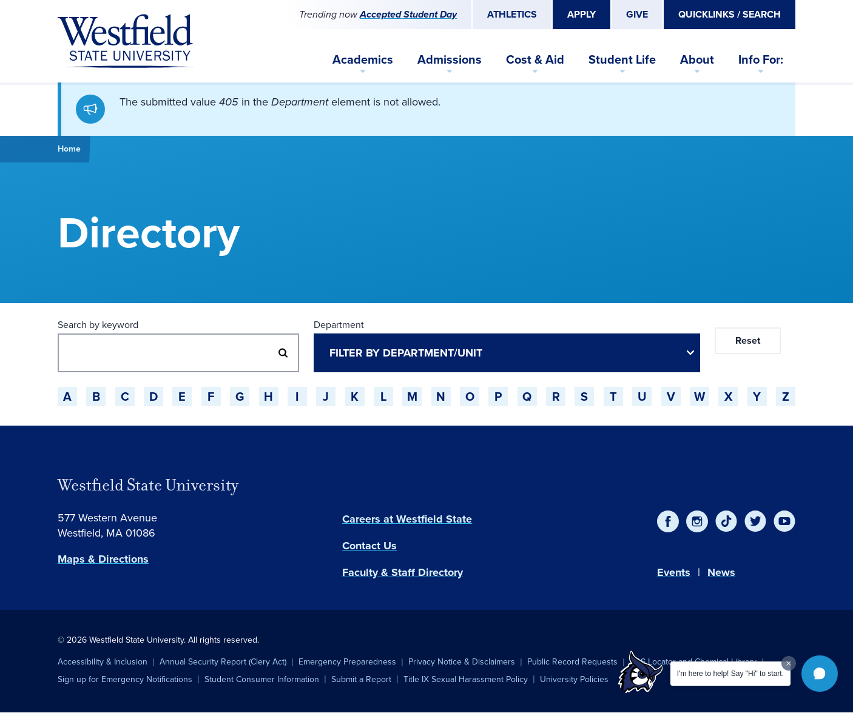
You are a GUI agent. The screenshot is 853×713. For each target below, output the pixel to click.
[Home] (126, 41)
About (697, 59)
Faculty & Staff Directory (402, 572)
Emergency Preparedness (347, 661)
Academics (362, 59)
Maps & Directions (103, 559)
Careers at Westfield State (407, 519)
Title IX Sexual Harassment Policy (465, 679)
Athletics (512, 14)
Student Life (622, 59)
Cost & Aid (535, 59)
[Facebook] (668, 521)
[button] (819, 673)
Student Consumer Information (261, 679)
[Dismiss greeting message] (788, 663)
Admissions (449, 59)
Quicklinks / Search (729, 14)
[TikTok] (726, 521)
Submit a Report (361, 679)
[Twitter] (755, 521)
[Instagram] (697, 521)
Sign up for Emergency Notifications (125, 679)
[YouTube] (784, 521)
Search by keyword (98, 325)
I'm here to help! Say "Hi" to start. (730, 673)
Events (673, 572)
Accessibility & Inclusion (102, 661)
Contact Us (369, 546)
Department (339, 325)
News (721, 572)
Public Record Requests (572, 661)
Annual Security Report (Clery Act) (223, 661)
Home (69, 148)
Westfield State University (148, 485)
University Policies (574, 679)
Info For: (760, 59)
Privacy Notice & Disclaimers (461, 661)
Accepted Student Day (408, 14)
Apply (581, 14)
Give (637, 14)
